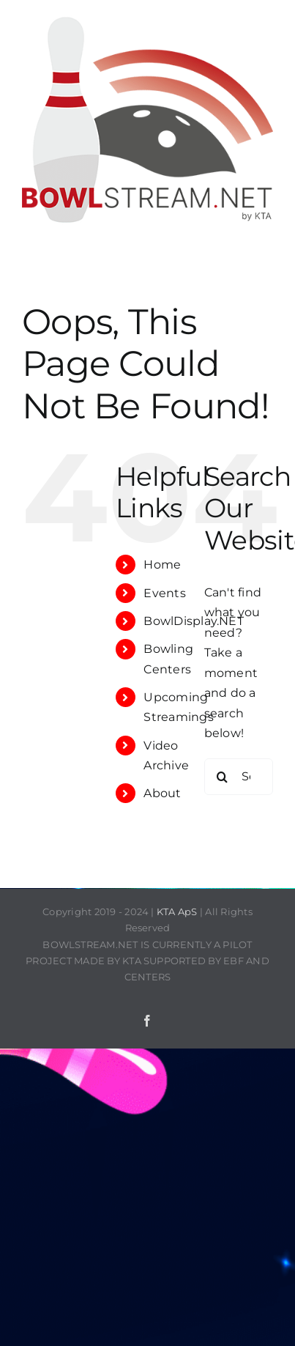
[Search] (222, 776)
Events (164, 593)
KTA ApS (177, 911)
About (162, 793)
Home (162, 565)
